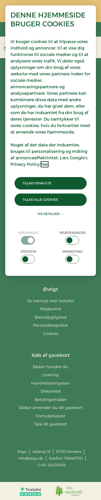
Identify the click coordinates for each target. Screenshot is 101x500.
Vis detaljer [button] (50, 214)
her (44, 164)
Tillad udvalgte (37, 183)
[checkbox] (28, 237)
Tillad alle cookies (40, 200)
